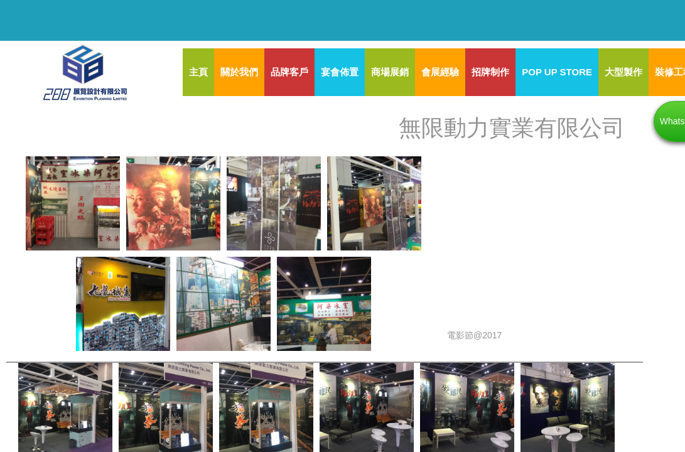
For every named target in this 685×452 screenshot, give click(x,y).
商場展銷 (390, 72)
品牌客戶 (289, 72)
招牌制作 (490, 72)
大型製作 (623, 72)
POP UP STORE (557, 72)
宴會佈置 (340, 72)
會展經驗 (440, 72)
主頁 (198, 72)
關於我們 (239, 72)
